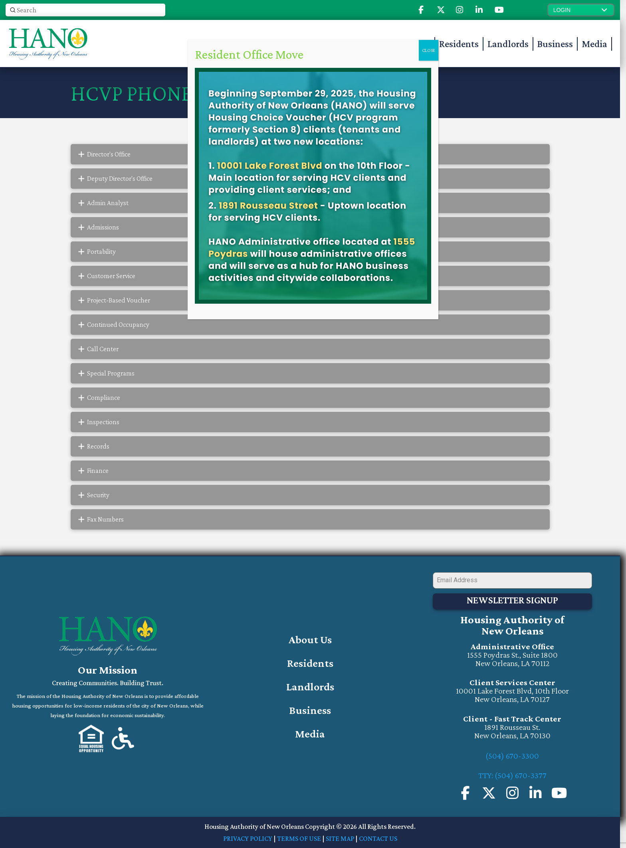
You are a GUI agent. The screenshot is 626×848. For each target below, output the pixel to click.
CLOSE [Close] (428, 50)
